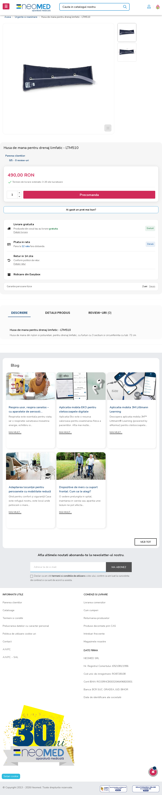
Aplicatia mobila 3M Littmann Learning (129, 409)
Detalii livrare (21, 232)
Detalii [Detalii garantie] (152, 286)
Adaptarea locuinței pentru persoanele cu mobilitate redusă (30, 489)
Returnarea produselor (96, 618)
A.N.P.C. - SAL (10, 657)
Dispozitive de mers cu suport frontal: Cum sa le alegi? (78, 489)
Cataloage (8, 610)
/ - (19, 160)
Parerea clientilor (12, 602)
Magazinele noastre (95, 641)
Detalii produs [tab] (57, 313)
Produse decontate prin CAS (100, 626)
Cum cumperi (91, 610)
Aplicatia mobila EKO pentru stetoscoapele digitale (77, 409)
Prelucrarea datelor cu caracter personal (26, 626)
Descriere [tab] (19, 313)
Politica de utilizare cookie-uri (19, 633)
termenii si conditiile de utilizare (68, 576)
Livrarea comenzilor (95, 602)
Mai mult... (15, 432)
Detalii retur (20, 264)
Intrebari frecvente (94, 633)
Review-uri (100, 313)
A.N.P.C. (7, 649)
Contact (7, 641)
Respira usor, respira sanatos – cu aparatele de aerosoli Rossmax (29, 409)
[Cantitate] (12, 195)
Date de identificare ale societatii (102, 697)
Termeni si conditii (13, 618)
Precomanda (89, 195)
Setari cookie (11, 776)
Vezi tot (145, 542)
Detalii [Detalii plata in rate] (150, 244)
